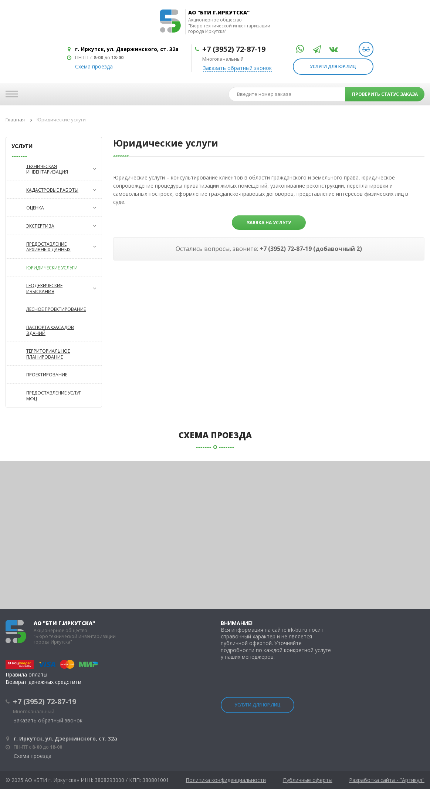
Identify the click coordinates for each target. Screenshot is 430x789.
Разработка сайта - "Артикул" (386, 780)
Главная (15, 119)
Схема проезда (94, 66)
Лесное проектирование (46, 309)
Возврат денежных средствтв (43, 681)
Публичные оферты (307, 780)
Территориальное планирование (38, 353)
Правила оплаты (26, 674)
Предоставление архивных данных (51, 246)
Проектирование (36, 374)
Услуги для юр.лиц (333, 66)
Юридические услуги (42, 267)
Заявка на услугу (269, 222)
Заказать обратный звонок (237, 68)
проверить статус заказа (385, 94)
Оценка (51, 207)
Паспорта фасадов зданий (40, 330)
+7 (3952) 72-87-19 (233, 49)
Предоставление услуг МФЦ (43, 395)
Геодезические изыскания (51, 288)
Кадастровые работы (51, 190)
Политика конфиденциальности (226, 780)
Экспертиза (51, 226)
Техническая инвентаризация (51, 169)
